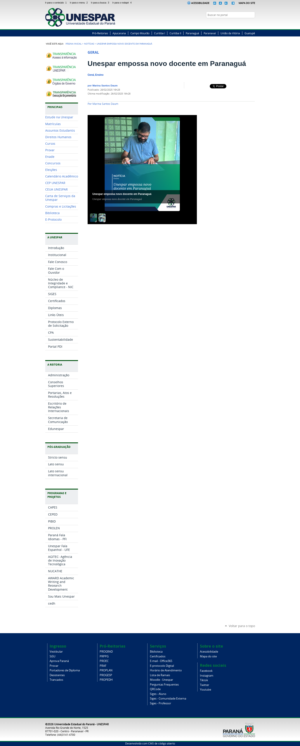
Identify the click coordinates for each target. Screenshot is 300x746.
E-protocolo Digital (162, 666)
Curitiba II (175, 33)
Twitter (242, 23)
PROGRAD (106, 651)
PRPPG (104, 656)
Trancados (56, 680)
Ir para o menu (79, 2)
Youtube (205, 689)
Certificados (157, 656)
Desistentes (57, 675)
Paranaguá (192, 33)
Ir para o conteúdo (56, 2)
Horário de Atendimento (166, 670)
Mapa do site (208, 656)
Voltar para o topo (242, 626)
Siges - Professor (160, 703)
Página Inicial (74, 43)
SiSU (52, 656)
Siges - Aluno (158, 694)
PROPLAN (106, 670)
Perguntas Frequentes (164, 684)
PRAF (103, 666)
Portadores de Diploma (65, 670)
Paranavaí (210, 33)
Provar (54, 666)
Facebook (236, 23)
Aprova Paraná (59, 661)
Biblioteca (156, 651)
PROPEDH (106, 680)
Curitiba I (159, 33)
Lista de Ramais (160, 675)
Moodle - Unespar (161, 680)
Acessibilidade (200, 3)
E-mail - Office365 (161, 661)
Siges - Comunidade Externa (168, 698)
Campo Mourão (139, 33)
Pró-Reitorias (100, 33)
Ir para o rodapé (122, 2)
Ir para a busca (101, 2)
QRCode (155, 689)
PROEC (104, 661)
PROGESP (106, 675)
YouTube (253, 23)
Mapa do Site (247, 3)
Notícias (89, 43)
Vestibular (56, 651)
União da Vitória (230, 33)
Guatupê (250, 33)
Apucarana (119, 33)
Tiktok (204, 680)
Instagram (247, 23)
